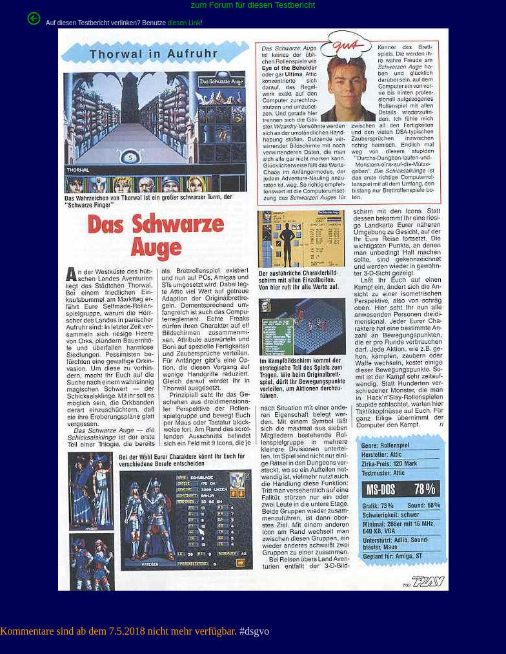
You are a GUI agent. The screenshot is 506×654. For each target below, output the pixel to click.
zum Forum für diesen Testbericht (253, 5)
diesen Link (184, 22)
